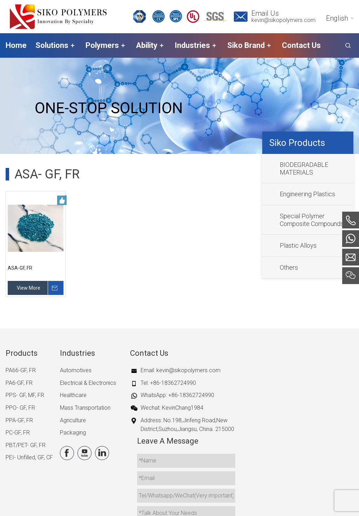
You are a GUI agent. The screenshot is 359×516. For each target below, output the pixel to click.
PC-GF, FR (18, 432)
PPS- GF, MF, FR (25, 395)
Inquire (56, 288)
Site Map (238, 504)
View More (28, 288)
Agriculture (73, 420)
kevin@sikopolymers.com (283, 20)
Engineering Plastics (307, 194)
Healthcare (73, 395)
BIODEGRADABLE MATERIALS (304, 168)
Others (289, 267)
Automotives (76, 370)
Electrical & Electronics (88, 383)
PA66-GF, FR (21, 370)
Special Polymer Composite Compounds (312, 219)
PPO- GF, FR (20, 407)
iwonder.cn (297, 504)
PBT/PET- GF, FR (26, 445)
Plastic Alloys (298, 245)
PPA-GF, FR (19, 420)
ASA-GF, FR (20, 268)
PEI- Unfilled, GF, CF (29, 457)
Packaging (73, 432)
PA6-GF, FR (19, 383)
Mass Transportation (85, 407)
